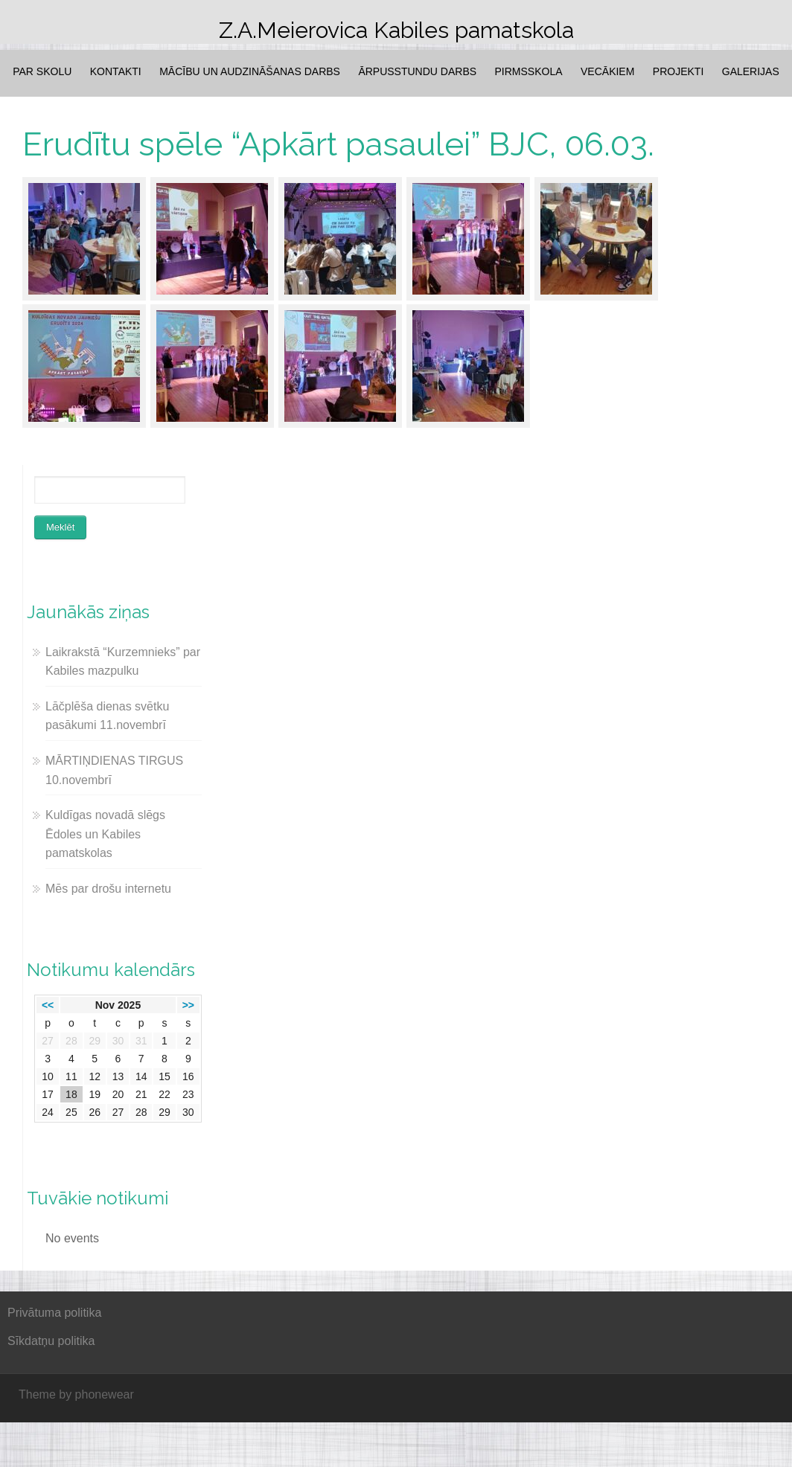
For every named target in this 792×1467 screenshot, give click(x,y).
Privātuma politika (54, 1312)
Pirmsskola (529, 71)
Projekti (678, 71)
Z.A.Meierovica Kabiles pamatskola (396, 30)
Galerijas (750, 71)
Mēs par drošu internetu (108, 888)
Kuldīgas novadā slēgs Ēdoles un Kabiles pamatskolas (105, 834)
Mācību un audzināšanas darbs (249, 71)
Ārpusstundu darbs (417, 71)
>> (188, 1005)
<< (48, 1005)
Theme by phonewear (76, 1394)
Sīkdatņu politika (51, 1341)
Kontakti (115, 71)
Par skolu (42, 71)
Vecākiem (607, 71)
